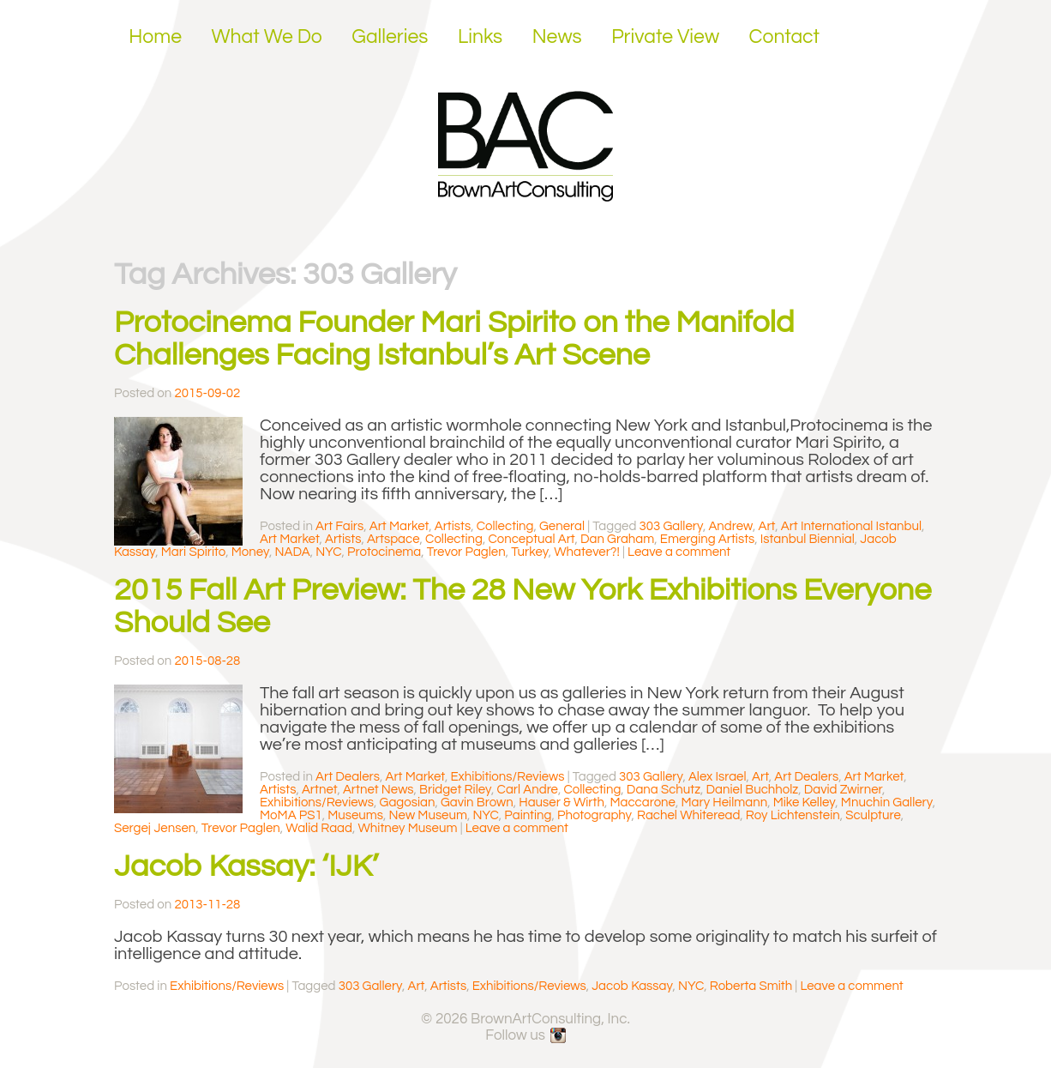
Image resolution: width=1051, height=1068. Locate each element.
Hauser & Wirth (561, 802)
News (557, 37)
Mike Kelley (804, 802)
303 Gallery (671, 526)
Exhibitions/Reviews (507, 776)
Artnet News (378, 789)
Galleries (389, 37)
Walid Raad (318, 828)
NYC (328, 552)
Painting (527, 815)
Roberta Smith (751, 986)
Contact (784, 37)
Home (155, 37)
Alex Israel (717, 776)
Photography (594, 815)
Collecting (505, 526)
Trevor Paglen (466, 552)
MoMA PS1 (291, 815)
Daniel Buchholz (752, 789)
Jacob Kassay (632, 986)
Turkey (530, 552)
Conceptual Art (531, 539)
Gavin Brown (477, 802)
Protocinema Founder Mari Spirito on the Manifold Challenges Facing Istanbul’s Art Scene (454, 338)
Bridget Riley (455, 789)
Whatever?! (587, 552)
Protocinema (384, 552)
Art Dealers (347, 776)
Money (250, 552)
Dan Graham (617, 539)
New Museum (428, 815)
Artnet (319, 789)
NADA (292, 552)
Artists (453, 526)
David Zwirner (843, 789)
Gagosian (407, 802)
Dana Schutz (663, 789)
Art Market (399, 526)
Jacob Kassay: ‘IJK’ (246, 866)
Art (767, 526)
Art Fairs (339, 526)
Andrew (730, 526)
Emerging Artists (707, 539)
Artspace (393, 539)
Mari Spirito (193, 552)
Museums (355, 815)
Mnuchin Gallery (887, 802)
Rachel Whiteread (688, 815)
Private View (665, 37)
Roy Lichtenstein (793, 815)
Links (480, 37)
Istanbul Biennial (807, 539)
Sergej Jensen (154, 828)
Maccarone (643, 802)
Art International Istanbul (851, 526)
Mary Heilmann (724, 802)
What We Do (267, 37)
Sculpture (873, 815)
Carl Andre (527, 789)
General (562, 526)
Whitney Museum (407, 828)
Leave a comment (679, 552)
